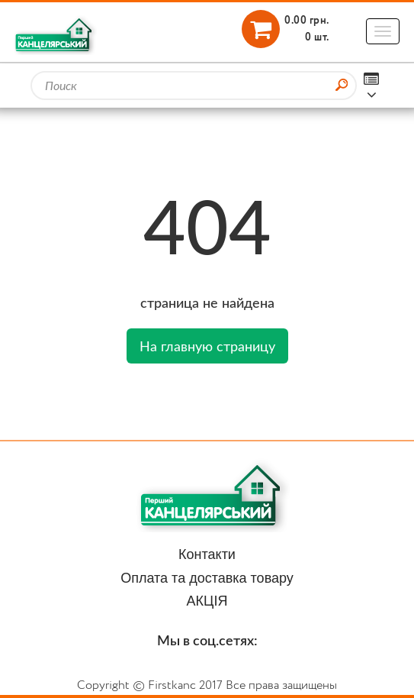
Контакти (207, 554)
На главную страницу (207, 346)
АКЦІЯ (207, 601)
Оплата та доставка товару (207, 578)
